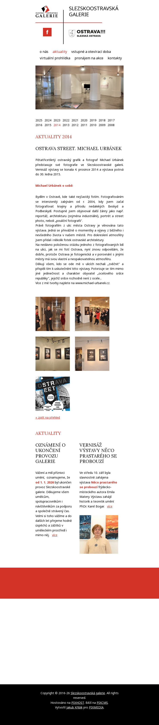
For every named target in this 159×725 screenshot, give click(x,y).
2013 (66, 125)
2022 (66, 120)
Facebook (47, 32)
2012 (75, 125)
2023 (57, 120)
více (54, 535)
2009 (102, 125)
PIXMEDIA (96, 707)
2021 (75, 120)
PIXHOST (77, 703)
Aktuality (60, 51)
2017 (111, 120)
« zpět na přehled (47, 417)
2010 (93, 125)
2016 (38, 125)
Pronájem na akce (89, 58)
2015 (47, 125)
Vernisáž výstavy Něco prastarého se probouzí (98, 453)
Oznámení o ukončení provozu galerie (50, 453)
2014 (57, 125)
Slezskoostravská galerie (76, 11)
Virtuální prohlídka (55, 58)
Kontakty (115, 58)
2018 (102, 120)
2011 (84, 125)
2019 (93, 120)
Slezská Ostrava (86, 33)
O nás (44, 51)
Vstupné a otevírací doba (91, 51)
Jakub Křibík (74, 707)
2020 (84, 120)
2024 (47, 120)
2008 (111, 125)
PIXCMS (102, 703)
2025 (38, 120)
